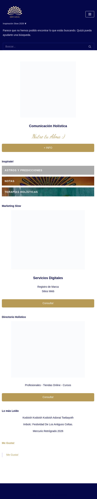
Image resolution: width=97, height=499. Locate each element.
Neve (33, 495)
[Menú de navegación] (89, 14)
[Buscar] (44, 46)
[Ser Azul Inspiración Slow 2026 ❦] (14, 14)
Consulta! (47, 303)
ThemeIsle (61, 495)
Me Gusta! (8, 443)
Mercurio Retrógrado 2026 (48, 431)
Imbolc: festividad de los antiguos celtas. (48, 424)
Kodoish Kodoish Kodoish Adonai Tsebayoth (48, 417)
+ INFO (48, 147)
